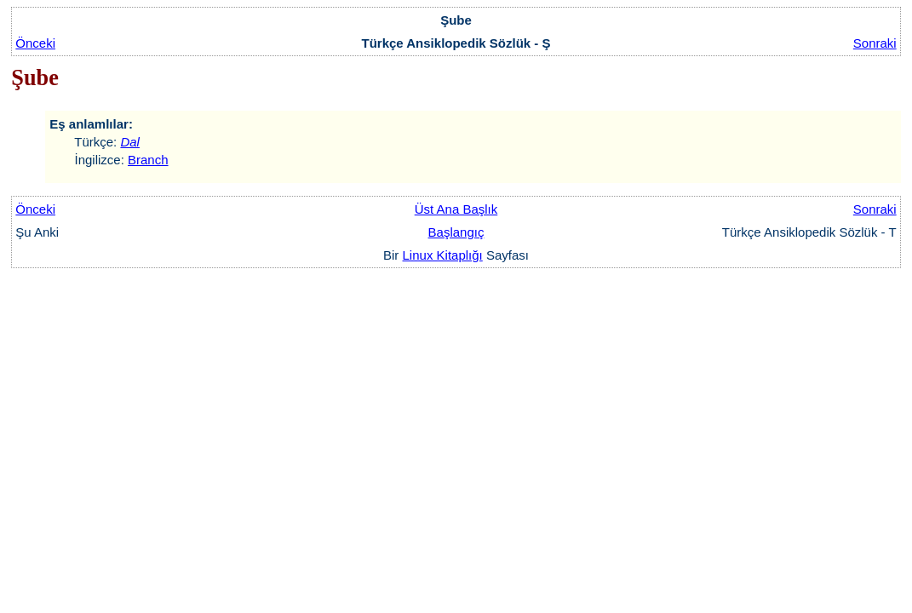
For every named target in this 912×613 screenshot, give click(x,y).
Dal (130, 142)
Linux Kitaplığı (443, 255)
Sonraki (875, 43)
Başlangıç (456, 232)
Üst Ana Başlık (456, 209)
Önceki (35, 43)
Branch (148, 159)
